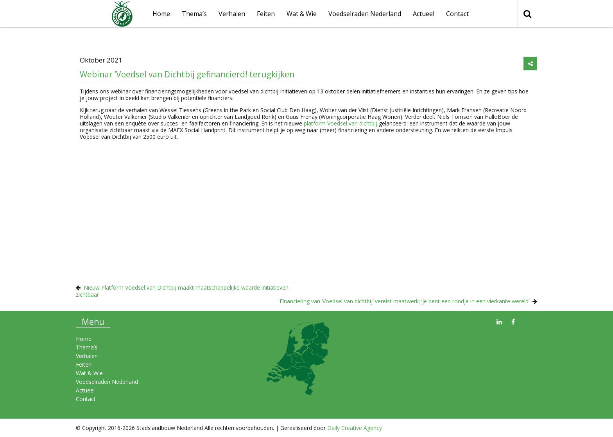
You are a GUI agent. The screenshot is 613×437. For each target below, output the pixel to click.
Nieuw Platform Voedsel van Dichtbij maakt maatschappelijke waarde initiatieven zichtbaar (182, 291)
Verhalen (232, 13)
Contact (457, 13)
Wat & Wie (302, 13)
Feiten (266, 13)
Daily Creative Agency (354, 428)
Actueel (423, 13)
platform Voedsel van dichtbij (340, 123)
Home (83, 338)
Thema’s (194, 13)
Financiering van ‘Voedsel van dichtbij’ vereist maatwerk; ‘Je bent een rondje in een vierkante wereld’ (404, 301)
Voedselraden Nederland (364, 13)
